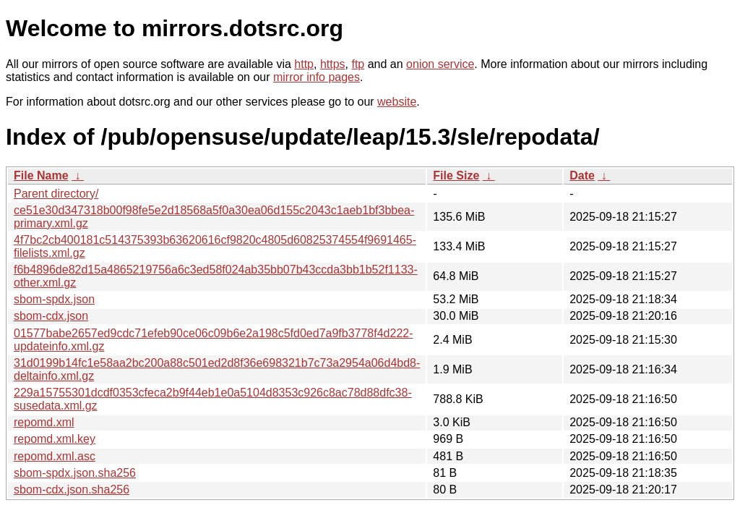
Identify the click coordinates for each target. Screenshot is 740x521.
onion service (440, 64)
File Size (456, 175)
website (396, 102)
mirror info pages (316, 77)
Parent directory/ (56, 193)
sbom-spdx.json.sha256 (75, 473)
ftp (357, 64)
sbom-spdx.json (54, 299)
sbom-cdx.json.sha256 (71, 489)
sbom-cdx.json (51, 316)
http (304, 64)
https (332, 64)
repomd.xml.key (54, 439)
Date (582, 175)
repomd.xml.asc (54, 456)
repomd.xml (44, 422)
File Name (41, 175)
